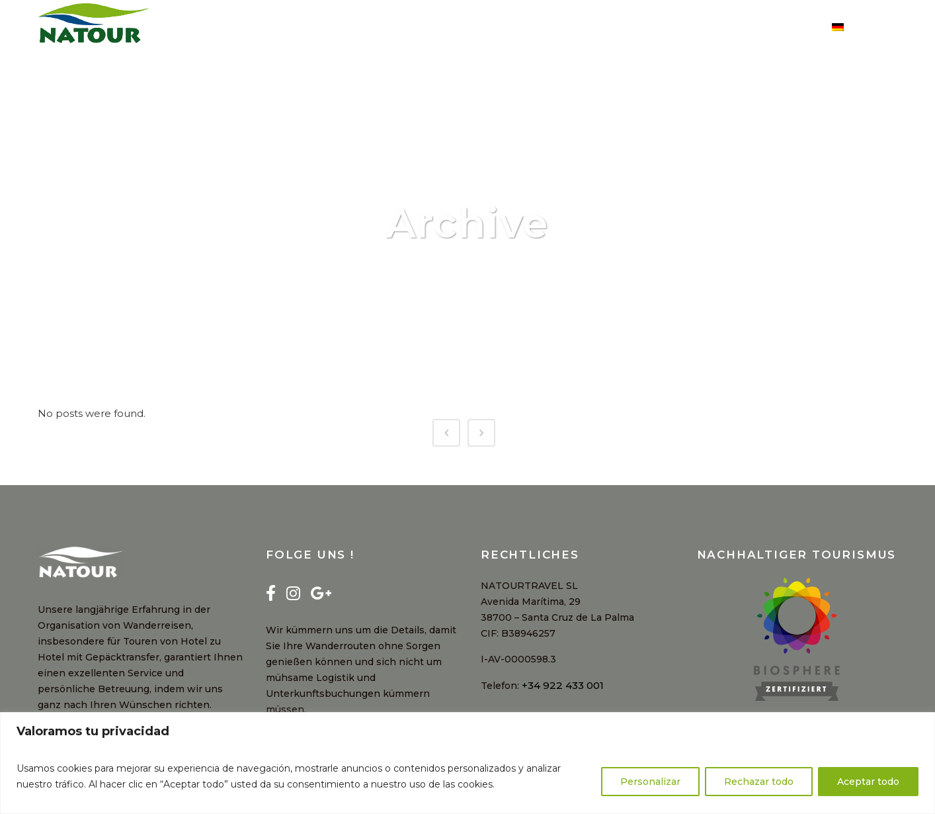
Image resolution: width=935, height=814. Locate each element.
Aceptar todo (868, 782)
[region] (467, 763)
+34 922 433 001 (563, 685)
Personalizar (650, 782)
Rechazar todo (758, 782)
